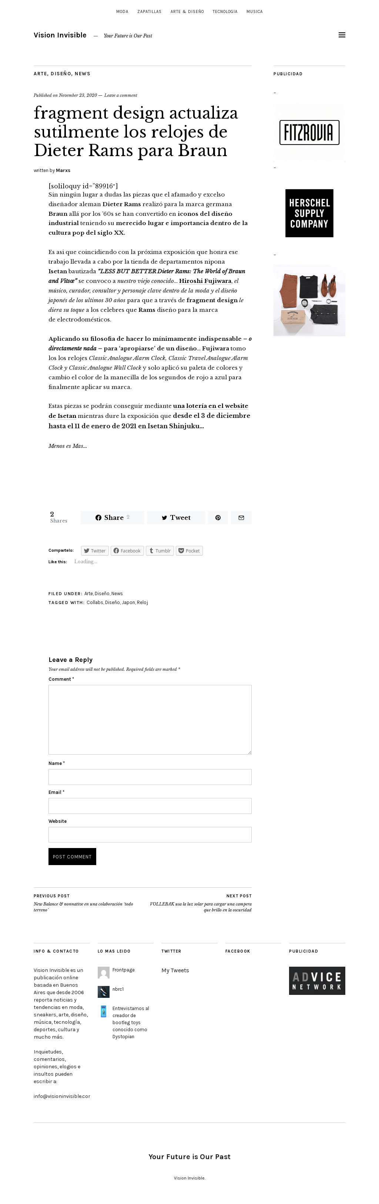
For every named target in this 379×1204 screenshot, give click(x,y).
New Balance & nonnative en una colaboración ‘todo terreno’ (88, 903)
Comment (61, 679)
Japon (128, 602)
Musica (254, 11)
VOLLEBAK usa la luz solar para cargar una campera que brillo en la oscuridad (197, 903)
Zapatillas (149, 11)
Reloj (142, 602)
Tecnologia (225, 11)
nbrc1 (118, 989)
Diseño (61, 73)
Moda (122, 11)
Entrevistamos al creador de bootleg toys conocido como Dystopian (131, 1022)
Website (57, 821)
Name (56, 763)
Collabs (95, 602)
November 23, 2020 (78, 95)
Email (56, 792)
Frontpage (124, 970)
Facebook (238, 951)
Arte (40, 73)
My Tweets (175, 970)
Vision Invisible (60, 35)
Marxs (63, 170)
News (82, 73)
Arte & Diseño (187, 11)
